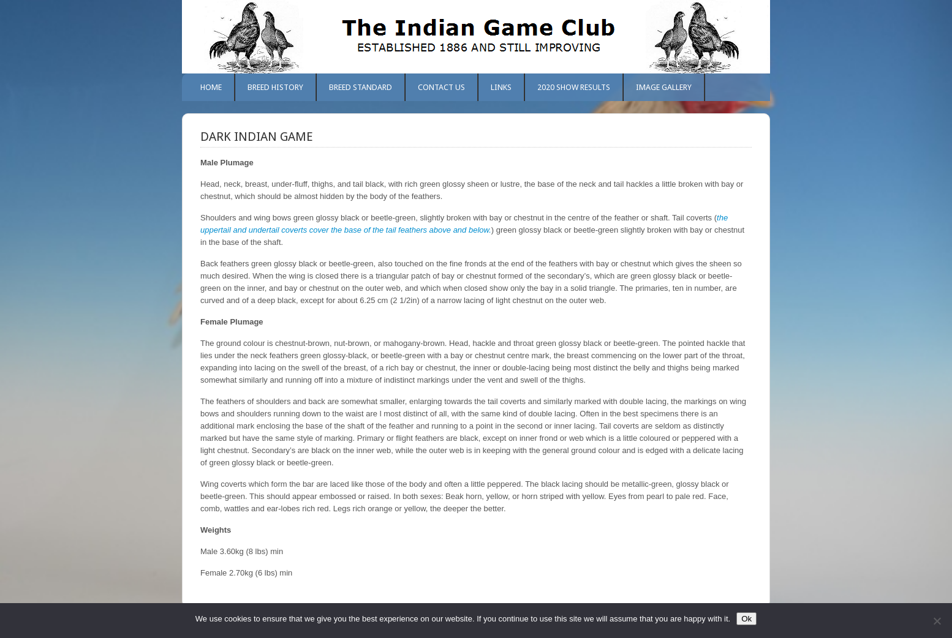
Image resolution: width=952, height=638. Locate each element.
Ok (746, 618)
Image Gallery (664, 87)
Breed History (275, 87)
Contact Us (441, 87)
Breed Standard (360, 87)
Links (501, 87)
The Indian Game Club (476, 36)
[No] (937, 621)
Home (211, 87)
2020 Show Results (573, 87)
